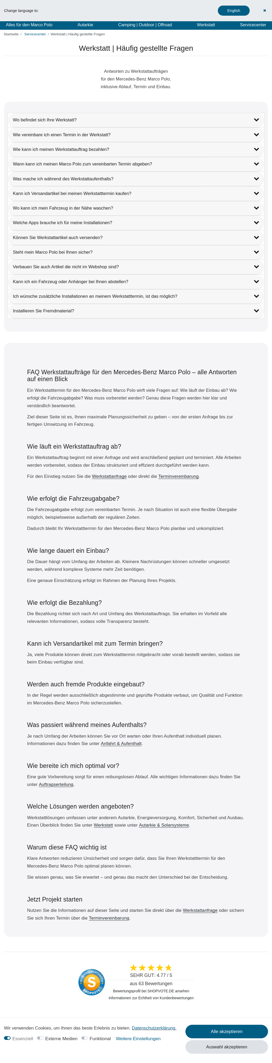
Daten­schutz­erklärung (153, 1028)
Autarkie (85, 24)
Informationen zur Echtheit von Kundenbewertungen (151, 998)
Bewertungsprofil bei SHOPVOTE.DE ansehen (151, 991)
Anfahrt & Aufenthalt (121, 743)
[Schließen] (264, 10)
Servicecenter (253, 24)
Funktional (100, 1038)
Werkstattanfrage (109, 476)
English (233, 10)
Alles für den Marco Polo (29, 24)
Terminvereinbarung (178, 476)
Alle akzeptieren (227, 1031)
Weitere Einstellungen (138, 1038)
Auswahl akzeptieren (226, 1046)
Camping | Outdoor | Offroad (145, 24)
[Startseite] (11, 34)
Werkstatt (206, 24)
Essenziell (22, 1038)
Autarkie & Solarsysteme (164, 825)
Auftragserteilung (56, 784)
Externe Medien (61, 1038)
